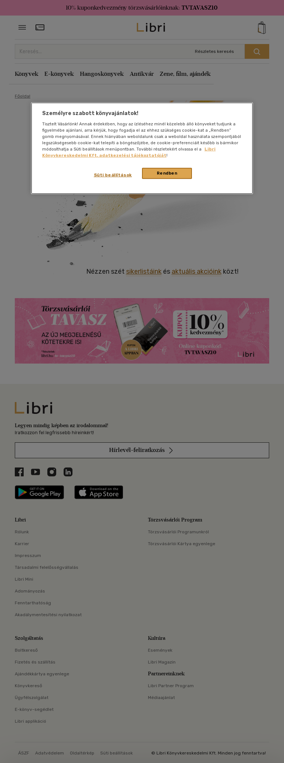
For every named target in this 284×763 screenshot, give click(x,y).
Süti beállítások (113, 175)
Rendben (167, 173)
